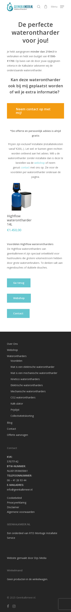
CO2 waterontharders (23, 397)
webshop (39, 162)
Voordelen (16, 360)
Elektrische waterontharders (27, 385)
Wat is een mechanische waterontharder (34, 373)
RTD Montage (37, 533)
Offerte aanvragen (17, 435)
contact (25, 167)
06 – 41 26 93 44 (16, 480)
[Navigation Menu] (57, 6)
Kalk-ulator (17, 403)
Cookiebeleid (14, 498)
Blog (9, 422)
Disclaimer (13, 507)
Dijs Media (40, 558)
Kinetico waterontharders (25, 379)
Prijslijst (15, 409)
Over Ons (12, 343)
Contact (11, 428)
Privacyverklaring (16, 502)
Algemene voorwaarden (21, 512)
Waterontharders (17, 356)
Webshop (12, 350)
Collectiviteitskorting (22, 415)
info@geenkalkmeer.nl (19, 489)
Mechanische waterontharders (28, 391)
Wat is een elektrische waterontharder (32, 367)
